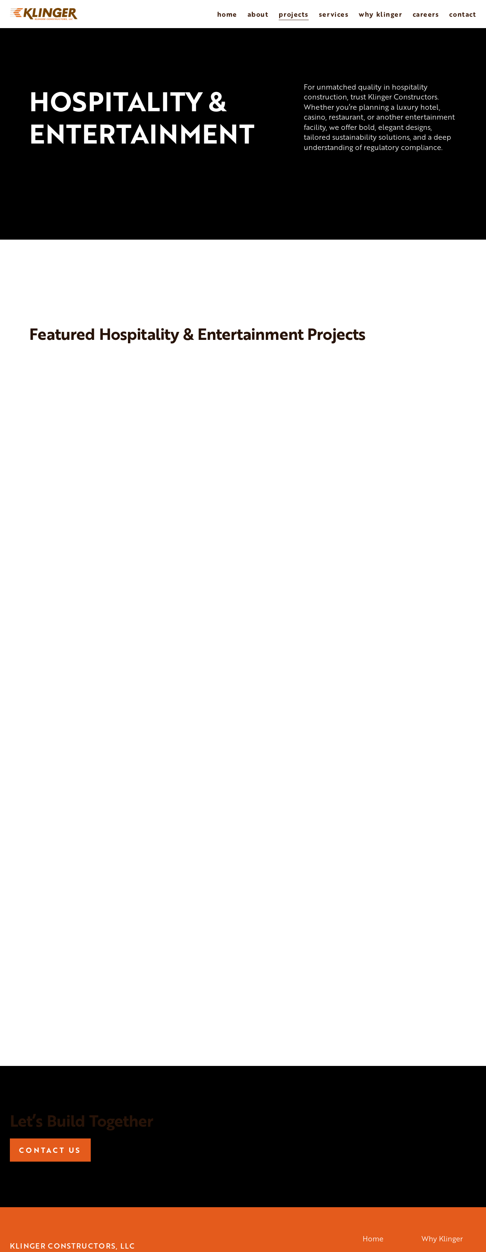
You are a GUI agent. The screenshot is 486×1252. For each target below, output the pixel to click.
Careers (426, 14)
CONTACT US (50, 1150)
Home (227, 14)
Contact (462, 14)
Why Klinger (380, 14)
